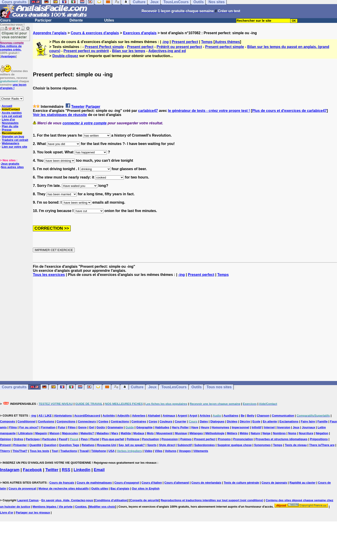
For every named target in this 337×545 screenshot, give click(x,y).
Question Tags (69, 445)
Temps (206, 42)
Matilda (126, 433)
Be (243, 415)
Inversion (283, 427)
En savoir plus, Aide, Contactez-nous (67, 500)
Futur (61, 427)
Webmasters (10, 143)
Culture (137, 387)
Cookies (81, 506)
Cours (5, 20)
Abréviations (63, 415)
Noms (292, 433)
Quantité (35, 445)
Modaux (138, 433)
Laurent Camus (28, 500)
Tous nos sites (219, 387)
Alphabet (154, 415)
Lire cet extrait (12, 116)
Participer (43, 20)
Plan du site (10, 126)
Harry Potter (180, 427)
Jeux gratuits (10, 163)
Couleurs (166, 421)
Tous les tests (39, 451)
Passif (63, 439)
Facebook (32, 470)
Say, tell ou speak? (131, 445)
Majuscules (70, 433)
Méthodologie (215, 433)
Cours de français (61, 482)
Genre (82, 427)
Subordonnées (204, 445)
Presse (7, 129)
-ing (165, 42)
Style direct (167, 445)
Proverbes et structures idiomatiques (281, 439)
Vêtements (200, 451)
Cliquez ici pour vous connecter (14, 35)
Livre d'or (8, 119)
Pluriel (94, 439)
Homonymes (220, 427)
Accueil (7, 106)
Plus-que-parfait (113, 439)
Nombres (279, 433)
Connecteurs (87, 421)
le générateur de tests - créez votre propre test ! (209, 111)
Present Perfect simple (104, 47)
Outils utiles (99, 488)
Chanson (263, 415)
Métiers (232, 433)
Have (194, 427)
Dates (204, 421)
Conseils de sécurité (144, 500)
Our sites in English (145, 488)
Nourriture (306, 433)
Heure (205, 427)
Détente (76, 20)
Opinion (5, 439)
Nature (255, 433)
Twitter (51, 470)
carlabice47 (148, 111)
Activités (109, 415)
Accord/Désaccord (87, 415)
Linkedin (82, 470)
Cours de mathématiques (94, 482)
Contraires (138, 421)
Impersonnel (240, 427)
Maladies (102, 433)
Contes (103, 421)
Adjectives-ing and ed (167, 51)
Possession (169, 439)
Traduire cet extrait (15, 140)
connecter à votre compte (85, 123)
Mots (150, 433)
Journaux (308, 427)
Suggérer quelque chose (234, 445)
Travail (84, 451)
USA (111, 451)
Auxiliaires (230, 415)
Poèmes (186, 439)
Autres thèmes (227, 42)
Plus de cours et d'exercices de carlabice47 (289, 111)
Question (50, 445)
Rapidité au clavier (302, 482)
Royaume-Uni (106, 445)
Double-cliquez (65, 56)
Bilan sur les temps (128, 51)
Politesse (133, 439)
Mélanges (196, 433)
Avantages (8, 56)
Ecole (256, 421)
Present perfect (185, 42)
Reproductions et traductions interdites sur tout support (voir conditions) (212, 500)
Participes (33, 439)
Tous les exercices (49, 275)
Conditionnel (26, 421)
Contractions (120, 421)
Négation (322, 433)
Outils (196, 387)
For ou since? (29, 427)
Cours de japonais (274, 482)
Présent (5, 445)
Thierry (5, 451)
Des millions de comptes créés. (12, 46)
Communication (283, 415)
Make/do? (87, 433)
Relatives (88, 445)
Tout (55, 451)
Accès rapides (12, 112)
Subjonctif (184, 445)
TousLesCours (174, 387)
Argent (182, 415)
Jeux (152, 387)
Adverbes (138, 415)
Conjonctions (66, 421)
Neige (266, 433)
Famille (323, 421)
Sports (151, 445)
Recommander (12, 133)
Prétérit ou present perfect (179, 47)
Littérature (25, 433)
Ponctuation (150, 439)
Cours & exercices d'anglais (95, 33)
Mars (114, 433)
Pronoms (224, 439)
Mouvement (164, 433)
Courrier (180, 421)
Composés (7, 421)
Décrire (245, 421)
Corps (153, 421)
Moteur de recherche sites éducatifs (64, 488)
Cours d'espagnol (126, 482)
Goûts (100, 427)
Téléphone (98, 451)
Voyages (185, 451)
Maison (54, 433)
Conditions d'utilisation (111, 500)
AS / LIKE (45, 415)
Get (91, 427)
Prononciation (243, 439)
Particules (49, 439)
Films (13, 427)
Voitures (170, 451)
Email (99, 470)
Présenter (20, 445)
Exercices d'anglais (139, 33)
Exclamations (288, 421)
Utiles (109, 20)
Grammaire (115, 427)
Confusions (46, 421)
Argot (193, 415)
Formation (48, 427)
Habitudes (162, 427)
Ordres (18, 439)
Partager (93, 107)
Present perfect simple (224, 47)
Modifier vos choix (102, 506)
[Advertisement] (185, 329)
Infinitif (256, 427)
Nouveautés (10, 123)
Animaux (169, 415)
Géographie (144, 427)
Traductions (68, 451)
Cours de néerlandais (206, 482)
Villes (158, 451)
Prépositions (319, 439)
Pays (84, 439)
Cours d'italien (152, 482)
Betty (251, 415)
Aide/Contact (11, 109)
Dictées (232, 421)
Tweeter (77, 107)
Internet (269, 427)
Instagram (9, 470)
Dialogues (217, 421)
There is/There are (322, 445)
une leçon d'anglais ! (13, 86)
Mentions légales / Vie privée (53, 506)
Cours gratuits (14, 387)
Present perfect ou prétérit (86, 51)
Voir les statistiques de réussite (60, 115)
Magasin (41, 433)
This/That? (19, 451)
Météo (244, 433)
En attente (270, 421)
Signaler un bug (13, 136)
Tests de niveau (296, 445)
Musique (181, 433)
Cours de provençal (22, 488)
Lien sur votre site (14, 146)
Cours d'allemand (176, 482)
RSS (66, 470)
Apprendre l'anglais (50, 33)
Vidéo (148, 451)
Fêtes (72, 427)
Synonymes (262, 445)
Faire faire (308, 421)
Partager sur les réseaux (33, 512)
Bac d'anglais (120, 488)
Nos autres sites (12, 167)
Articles (205, 415)
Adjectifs (123, 415)
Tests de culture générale (241, 482)
